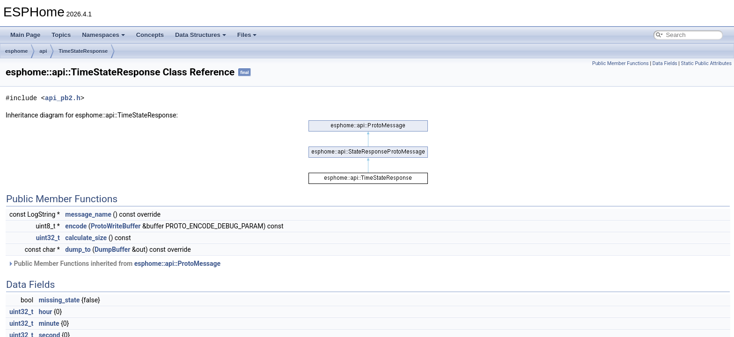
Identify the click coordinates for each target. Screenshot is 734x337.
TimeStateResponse (83, 51)
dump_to (77, 249)
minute (49, 323)
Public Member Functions (620, 63)
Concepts (150, 34)
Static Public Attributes (706, 63)
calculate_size (86, 238)
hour (45, 311)
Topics (61, 34)
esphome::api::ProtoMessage (177, 263)
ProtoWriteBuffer (116, 226)
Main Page (25, 34)
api (43, 51)
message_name (88, 214)
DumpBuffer (112, 249)
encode (76, 226)
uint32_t (48, 238)
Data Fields (665, 63)
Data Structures (200, 34)
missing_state (59, 300)
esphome (16, 51)
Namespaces (103, 34)
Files (247, 34)
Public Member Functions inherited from (114, 263)
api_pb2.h (63, 98)
